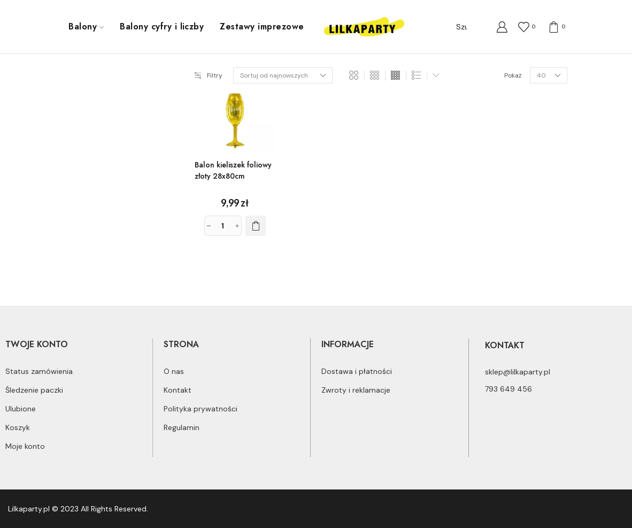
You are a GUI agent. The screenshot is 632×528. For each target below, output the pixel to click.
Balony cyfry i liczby (162, 26)
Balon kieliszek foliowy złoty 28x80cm (233, 170)
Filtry (208, 75)
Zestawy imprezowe (262, 26)
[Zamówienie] (283, 75)
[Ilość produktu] (223, 226)
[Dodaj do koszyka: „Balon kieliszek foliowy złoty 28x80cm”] (255, 226)
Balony (86, 26)
